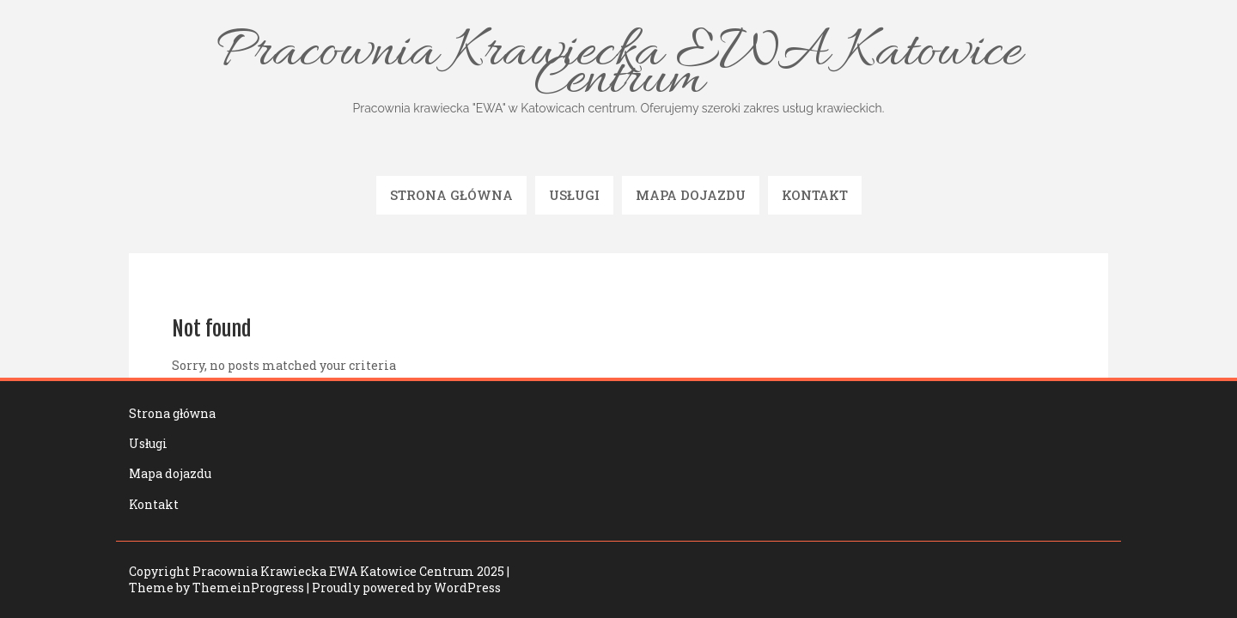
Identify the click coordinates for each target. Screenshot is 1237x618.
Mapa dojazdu (691, 194)
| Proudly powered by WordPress (404, 587)
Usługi (574, 194)
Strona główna (451, 194)
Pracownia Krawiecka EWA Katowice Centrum (618, 67)
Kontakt (815, 194)
